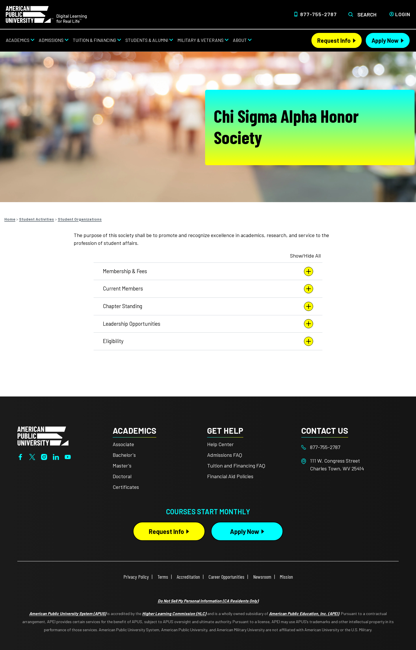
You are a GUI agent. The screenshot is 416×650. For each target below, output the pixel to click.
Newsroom (262, 576)
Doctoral (122, 476)
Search (366, 14)
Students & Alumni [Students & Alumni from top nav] (146, 40)
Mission (286, 576)
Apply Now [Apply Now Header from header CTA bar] (385, 40)
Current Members (208, 288)
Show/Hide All (305, 255)
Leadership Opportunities (208, 323)
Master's (122, 465)
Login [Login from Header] (402, 14)
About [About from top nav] (240, 40)
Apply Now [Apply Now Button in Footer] (244, 531)
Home (9, 219)
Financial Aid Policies (230, 476)
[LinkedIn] (56, 456)
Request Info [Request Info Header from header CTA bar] (334, 40)
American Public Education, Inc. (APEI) (304, 613)
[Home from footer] (42, 435)
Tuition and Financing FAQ (236, 465)
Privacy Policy (136, 576)
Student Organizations (80, 219)
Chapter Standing (208, 306)
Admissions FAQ (224, 455)
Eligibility (208, 341)
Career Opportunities (226, 576)
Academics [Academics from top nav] (17, 40)
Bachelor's (124, 455)
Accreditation (188, 576)
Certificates (126, 487)
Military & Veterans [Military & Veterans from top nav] (200, 40)
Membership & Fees (208, 271)
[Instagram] (44, 456)
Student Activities (36, 219)
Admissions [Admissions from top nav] (51, 40)
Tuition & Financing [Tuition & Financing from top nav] (94, 40)
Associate (123, 444)
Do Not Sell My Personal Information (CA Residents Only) (208, 600)
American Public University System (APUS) (67, 613)
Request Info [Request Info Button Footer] (166, 531)
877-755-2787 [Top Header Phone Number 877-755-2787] (318, 14)
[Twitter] (32, 456)
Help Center (220, 444)
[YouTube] (68, 456)
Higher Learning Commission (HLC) (174, 613)
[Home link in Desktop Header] (46, 14)
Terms (162, 576)
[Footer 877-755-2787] (348, 447)
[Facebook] (20, 456)
